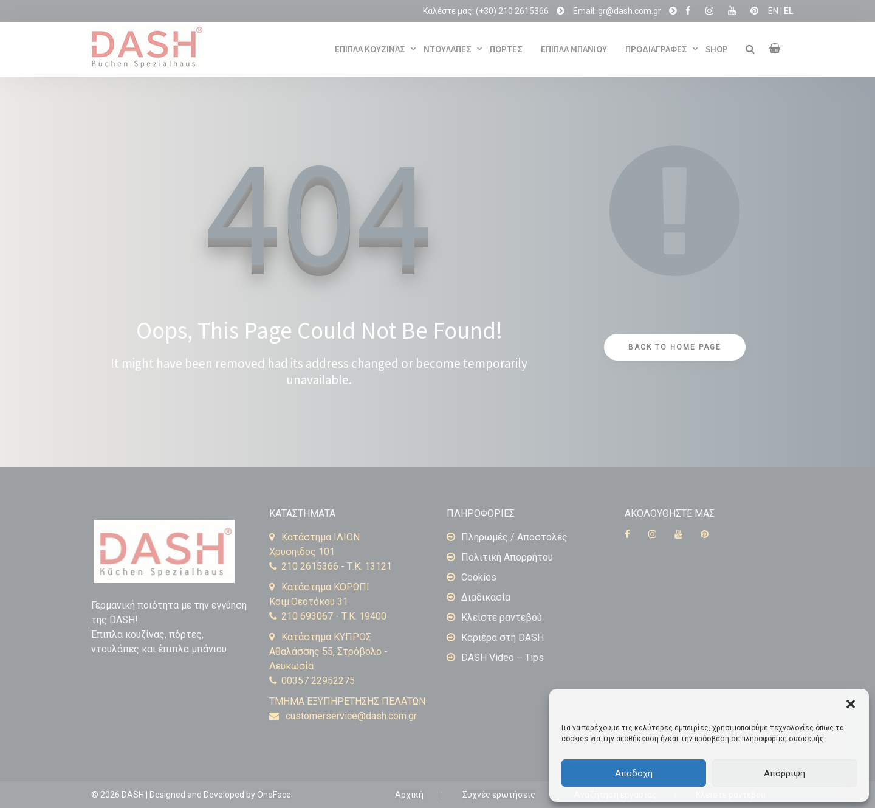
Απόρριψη (784, 773)
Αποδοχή (634, 773)
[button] (851, 704)
